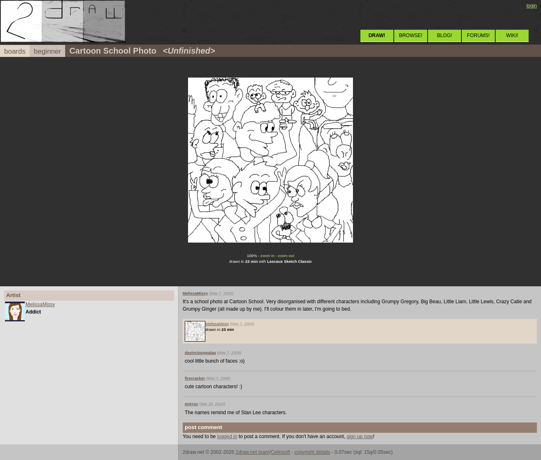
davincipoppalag (200, 352)
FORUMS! (478, 35)
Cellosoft (280, 452)
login (532, 6)
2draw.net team (252, 452)
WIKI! (512, 35)
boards (15, 51)
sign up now (359, 436)
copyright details (312, 452)
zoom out (286, 255)
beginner (47, 51)
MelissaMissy (40, 304)
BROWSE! (411, 35)
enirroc (191, 403)
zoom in (268, 255)
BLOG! (444, 35)
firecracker (195, 378)
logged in (227, 436)
